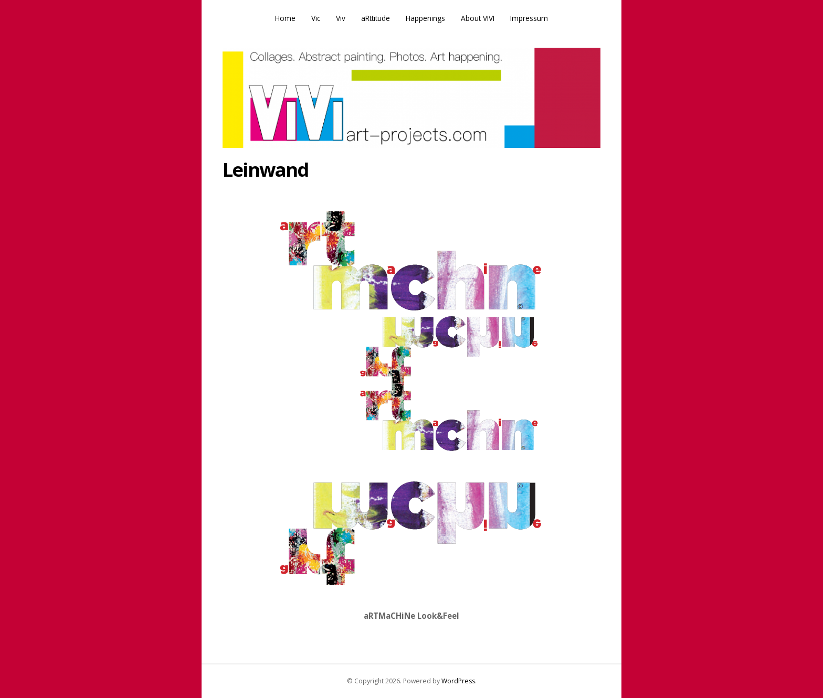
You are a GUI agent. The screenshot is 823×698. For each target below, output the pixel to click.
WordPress (458, 680)
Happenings (425, 18)
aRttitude (375, 18)
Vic (315, 18)
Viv (340, 18)
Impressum (529, 18)
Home (285, 18)
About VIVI (477, 18)
